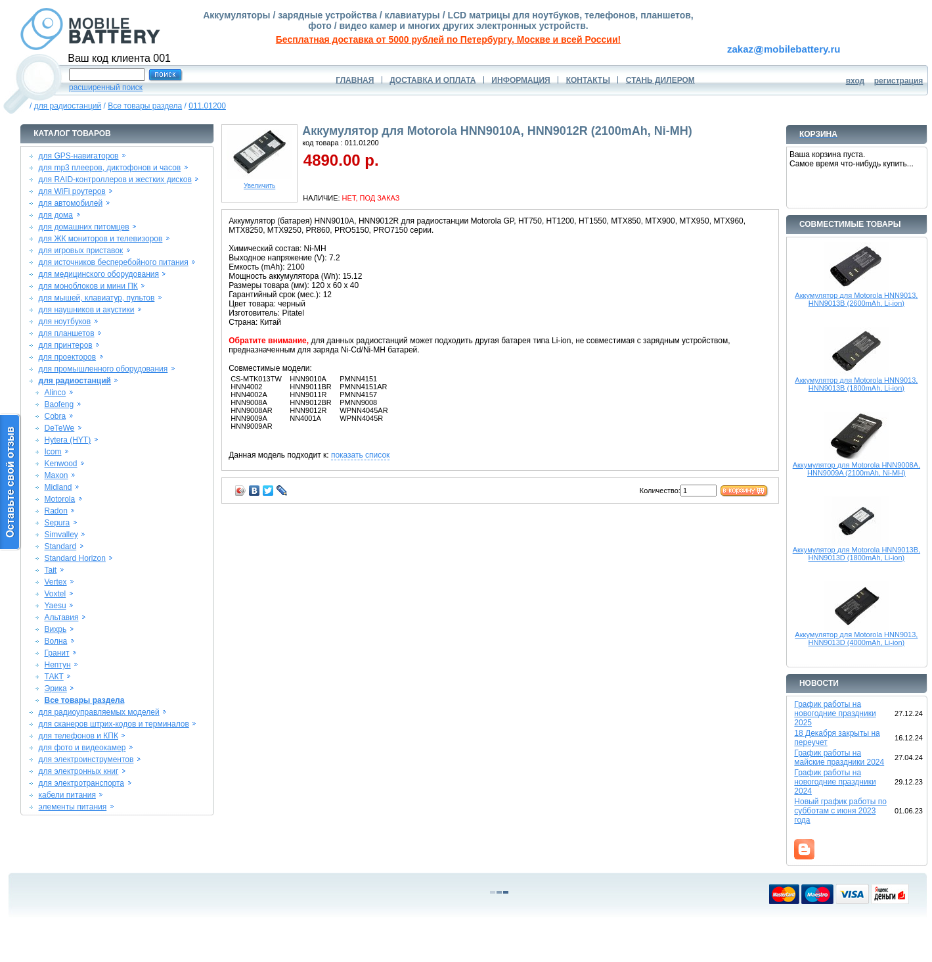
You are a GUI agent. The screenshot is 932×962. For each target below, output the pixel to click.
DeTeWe (60, 428)
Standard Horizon (75, 558)
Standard (61, 546)
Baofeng (59, 404)
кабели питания (67, 795)
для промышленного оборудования (103, 368)
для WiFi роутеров (72, 191)
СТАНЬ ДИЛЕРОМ (660, 80)
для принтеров (66, 345)
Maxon (56, 475)
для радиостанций (68, 105)
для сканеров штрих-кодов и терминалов (114, 724)
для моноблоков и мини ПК (88, 286)
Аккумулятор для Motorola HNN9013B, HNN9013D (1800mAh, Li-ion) (856, 554)
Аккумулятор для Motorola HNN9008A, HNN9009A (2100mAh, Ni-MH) (856, 469)
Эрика (56, 688)
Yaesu (55, 605)
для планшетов (67, 333)
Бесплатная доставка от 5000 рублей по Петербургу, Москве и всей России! (448, 39)
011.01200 (207, 105)
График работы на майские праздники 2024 (839, 757)
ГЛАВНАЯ (355, 80)
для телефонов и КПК (78, 735)
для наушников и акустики (87, 309)
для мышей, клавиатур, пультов (97, 297)
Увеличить (259, 182)
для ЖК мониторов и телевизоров (101, 238)
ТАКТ (54, 676)
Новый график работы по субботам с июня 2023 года (840, 811)
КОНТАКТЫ (588, 80)
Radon (56, 511)
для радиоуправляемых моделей (99, 712)
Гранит (57, 653)
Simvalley (61, 534)
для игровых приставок (81, 250)
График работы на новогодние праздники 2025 (835, 713)
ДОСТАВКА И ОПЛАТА (432, 80)
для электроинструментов (86, 759)
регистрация (898, 80)
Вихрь (56, 629)
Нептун (58, 664)
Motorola (60, 499)
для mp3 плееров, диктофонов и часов (110, 167)
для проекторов (68, 357)
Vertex (56, 582)
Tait (51, 570)
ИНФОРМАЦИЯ (520, 80)
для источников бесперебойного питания (114, 262)
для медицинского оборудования (99, 274)
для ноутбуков (65, 321)
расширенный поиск (106, 87)
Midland (58, 487)
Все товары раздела (145, 105)
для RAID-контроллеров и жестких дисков (115, 179)
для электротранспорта (81, 783)
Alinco (55, 392)
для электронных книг (79, 771)
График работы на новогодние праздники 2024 (835, 782)
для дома (56, 215)
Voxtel (55, 593)
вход (855, 80)
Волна (56, 641)
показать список (360, 455)
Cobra (55, 416)
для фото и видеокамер (82, 747)
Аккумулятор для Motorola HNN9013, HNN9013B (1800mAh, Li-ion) (856, 384)
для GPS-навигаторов (79, 155)
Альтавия (62, 617)
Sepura (57, 522)
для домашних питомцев (84, 226)
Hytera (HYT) (68, 440)
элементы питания (73, 806)
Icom (53, 451)
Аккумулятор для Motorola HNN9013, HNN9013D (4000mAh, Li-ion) (856, 638)
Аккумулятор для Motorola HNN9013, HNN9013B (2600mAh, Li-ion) (856, 299)
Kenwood (61, 463)
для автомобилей (71, 203)
